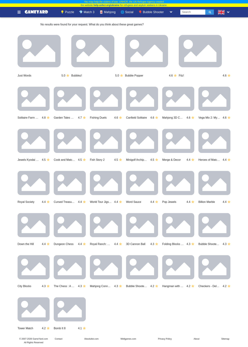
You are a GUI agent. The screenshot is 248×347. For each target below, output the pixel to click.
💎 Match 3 (86, 12)
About (196, 339)
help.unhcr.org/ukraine (107, 5)
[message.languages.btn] (224, 12)
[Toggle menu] (21, 12)
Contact (58, 339)
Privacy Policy (165, 339)
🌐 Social (127, 12)
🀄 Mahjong (107, 12)
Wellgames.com (128, 339)
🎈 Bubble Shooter (151, 12)
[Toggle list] (171, 12)
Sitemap (225, 339)
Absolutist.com (91, 339)
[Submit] (209, 12)
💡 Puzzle (67, 12)
